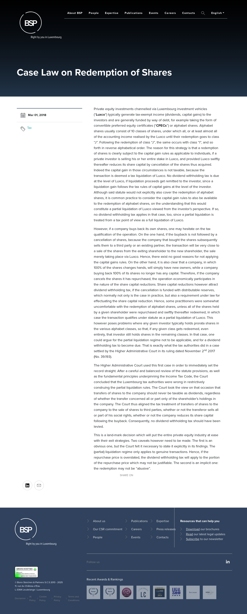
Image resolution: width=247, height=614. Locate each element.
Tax (29, 128)
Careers (170, 13)
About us (99, 521)
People (94, 13)
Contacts (188, 13)
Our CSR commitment (107, 529)
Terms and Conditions (74, 598)
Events (154, 13)
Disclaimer (20, 598)
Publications (134, 13)
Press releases (166, 529)
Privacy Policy (57, 598)
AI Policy (32, 598)
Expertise (111, 13)
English (216, 13)
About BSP (75, 13)
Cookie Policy (43, 598)
